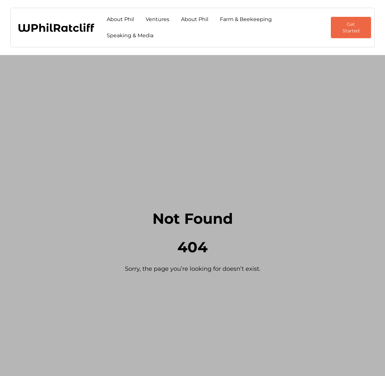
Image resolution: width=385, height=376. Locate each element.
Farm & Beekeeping (246, 19)
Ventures (157, 19)
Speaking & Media (130, 35)
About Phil (120, 19)
